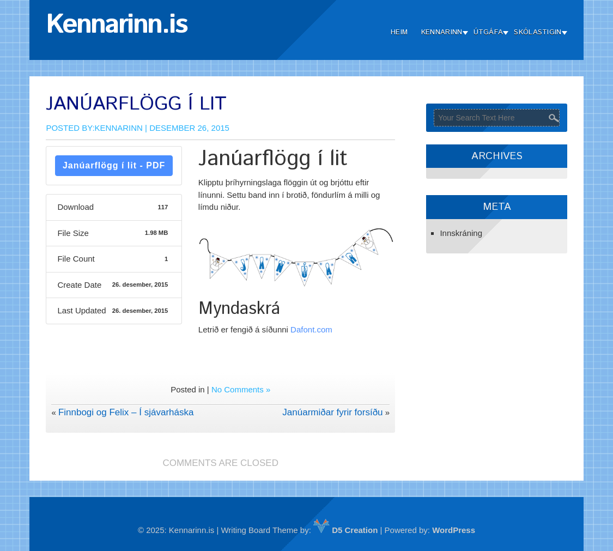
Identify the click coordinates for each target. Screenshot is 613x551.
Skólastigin (537, 32)
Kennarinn (442, 32)
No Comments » (240, 389)
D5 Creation (345, 530)
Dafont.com (311, 329)
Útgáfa (488, 32)
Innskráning (461, 233)
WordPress (453, 530)
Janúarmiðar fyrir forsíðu (332, 412)
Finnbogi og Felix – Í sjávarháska (126, 412)
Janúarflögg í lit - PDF (114, 165)
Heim (399, 32)
